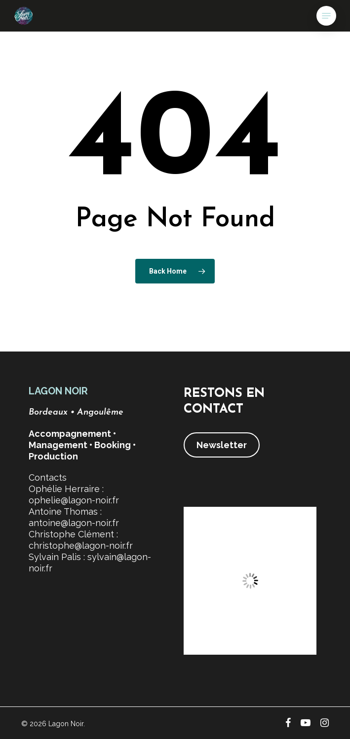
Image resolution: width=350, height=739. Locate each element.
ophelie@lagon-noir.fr (74, 500)
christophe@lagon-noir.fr (81, 545)
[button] (326, 16)
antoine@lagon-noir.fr (74, 523)
